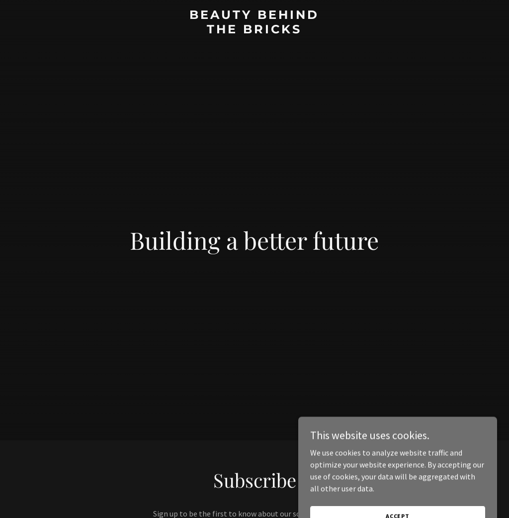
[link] (254, 30)
